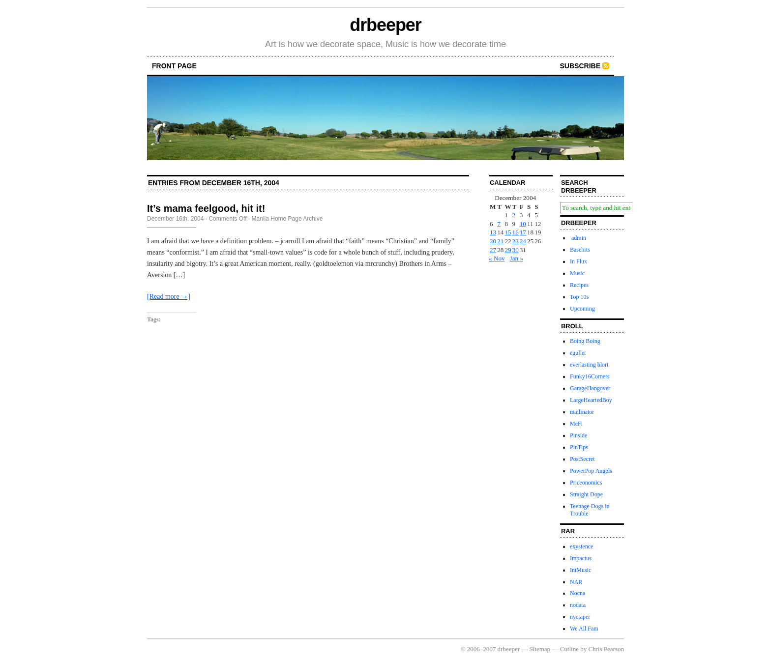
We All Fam (584, 628)
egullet (578, 352)
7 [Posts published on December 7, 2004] (499, 224)
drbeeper (385, 25)
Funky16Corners (590, 376)
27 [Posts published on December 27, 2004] (493, 250)
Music (577, 273)
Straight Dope (586, 494)
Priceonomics (586, 482)
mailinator (582, 411)
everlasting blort (589, 364)
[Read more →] (168, 296)
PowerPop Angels (591, 470)
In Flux (578, 261)
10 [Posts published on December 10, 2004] (523, 224)
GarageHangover (590, 388)
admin (578, 237)
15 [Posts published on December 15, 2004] (507, 232)
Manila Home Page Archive (287, 218)
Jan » (516, 258)
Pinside (578, 435)
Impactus (581, 558)
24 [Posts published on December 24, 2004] (523, 241)
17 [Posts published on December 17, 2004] (523, 232)
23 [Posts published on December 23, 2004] (515, 241)
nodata (578, 605)
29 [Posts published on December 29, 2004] (507, 250)
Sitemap (540, 649)
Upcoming (582, 308)
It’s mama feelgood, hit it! (206, 208)
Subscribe (580, 66)
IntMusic (580, 570)
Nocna (577, 593)
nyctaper (580, 616)
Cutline (569, 649)
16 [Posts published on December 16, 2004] (515, 232)
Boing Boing (585, 341)
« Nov (497, 258)
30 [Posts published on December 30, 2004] (515, 250)
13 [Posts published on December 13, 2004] (493, 232)
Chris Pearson (606, 649)
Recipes (579, 285)
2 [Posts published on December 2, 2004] (514, 215)
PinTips (579, 447)
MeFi (576, 423)
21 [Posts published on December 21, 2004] (500, 241)
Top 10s (579, 296)
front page (174, 66)
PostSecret (582, 459)
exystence (581, 546)
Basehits (580, 249)
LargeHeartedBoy (591, 400)
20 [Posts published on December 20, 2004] (493, 241)
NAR (576, 581)
